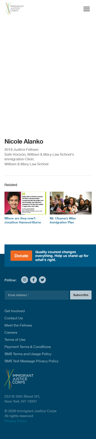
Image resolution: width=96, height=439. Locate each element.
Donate (21, 255)
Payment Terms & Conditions (27, 347)
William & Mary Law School (26, 164)
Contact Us (13, 318)
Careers (10, 332)
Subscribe (80, 295)
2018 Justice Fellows (21, 149)
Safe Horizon (14, 154)
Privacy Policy (15, 421)
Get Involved (14, 311)
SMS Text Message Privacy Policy (31, 361)
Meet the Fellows (18, 325)
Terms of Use (14, 339)
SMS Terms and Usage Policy (28, 354)
